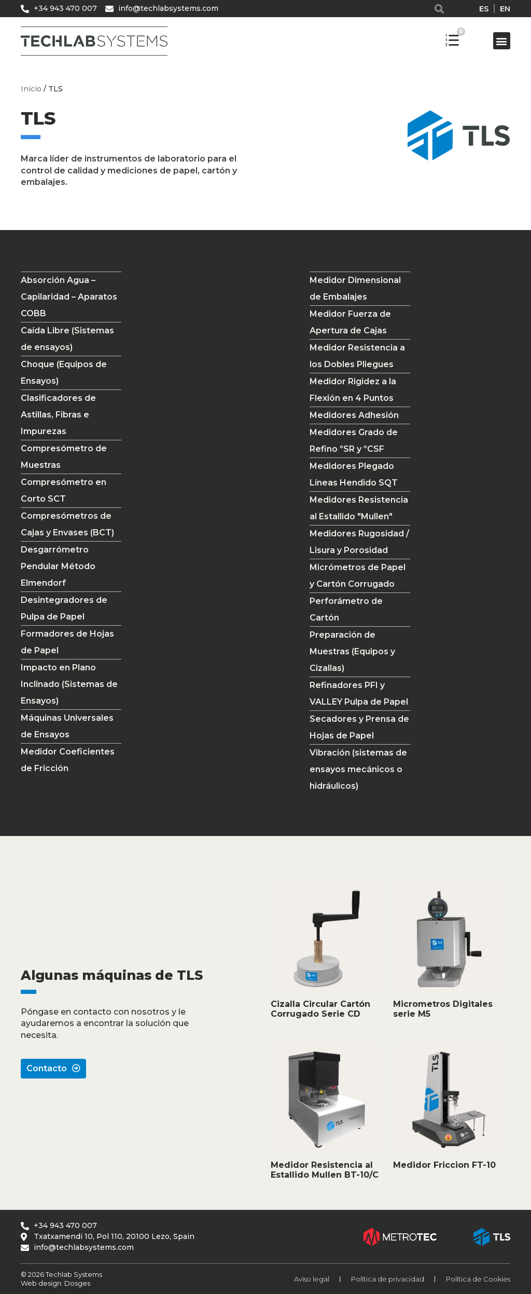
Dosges (76, 1283)
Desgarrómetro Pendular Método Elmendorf (58, 566)
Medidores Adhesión (354, 415)
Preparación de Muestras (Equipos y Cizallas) (352, 651)
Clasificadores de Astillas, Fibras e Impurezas (58, 414)
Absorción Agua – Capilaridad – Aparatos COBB (69, 296)
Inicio (31, 88)
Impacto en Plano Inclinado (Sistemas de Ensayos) (69, 684)
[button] (439, 8)
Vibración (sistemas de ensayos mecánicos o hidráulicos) (358, 769)
